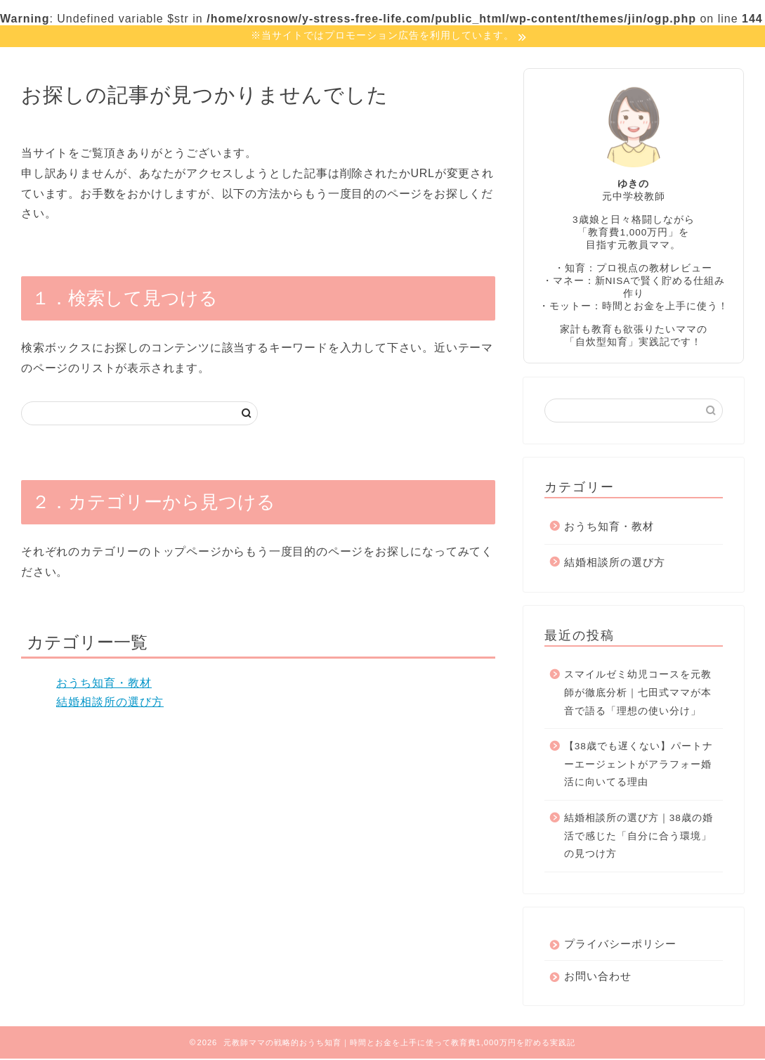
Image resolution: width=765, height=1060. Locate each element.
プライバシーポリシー (620, 945)
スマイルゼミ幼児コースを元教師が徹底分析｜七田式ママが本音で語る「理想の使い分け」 (638, 694)
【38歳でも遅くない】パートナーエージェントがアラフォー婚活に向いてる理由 (638, 765)
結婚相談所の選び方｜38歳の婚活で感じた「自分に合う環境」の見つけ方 (638, 837)
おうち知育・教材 (104, 684)
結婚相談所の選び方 (110, 703)
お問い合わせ (598, 977)
